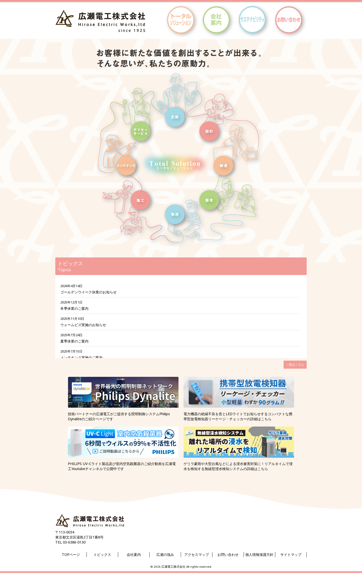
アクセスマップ (196, 554)
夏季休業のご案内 (74, 341)
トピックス (102, 554)
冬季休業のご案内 (74, 308)
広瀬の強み (165, 554)
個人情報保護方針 (259, 554)
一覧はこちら (295, 364)
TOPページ (71, 554)
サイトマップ (290, 554)
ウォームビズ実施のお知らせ (83, 324)
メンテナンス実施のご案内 (81, 357)
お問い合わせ (228, 554)
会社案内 (134, 554)
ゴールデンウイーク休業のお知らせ (88, 292)
